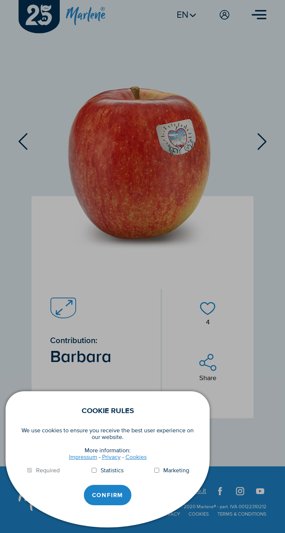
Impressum (83, 457)
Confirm (108, 495)
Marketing (176, 470)
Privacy (111, 457)
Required (48, 470)
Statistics (112, 470)
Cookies (136, 457)
